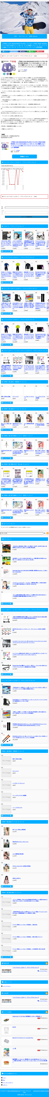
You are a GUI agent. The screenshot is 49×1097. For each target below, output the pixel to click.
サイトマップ (23, 36)
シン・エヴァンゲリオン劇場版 (19, 795)
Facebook (14, 51)
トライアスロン (42, 971)
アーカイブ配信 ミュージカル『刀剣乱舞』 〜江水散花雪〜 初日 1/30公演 (29, 949)
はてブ (5, 51)
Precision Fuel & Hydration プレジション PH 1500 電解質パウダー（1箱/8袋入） (40, 274)
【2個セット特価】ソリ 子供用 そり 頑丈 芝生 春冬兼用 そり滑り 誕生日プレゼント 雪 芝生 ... (29, 306)
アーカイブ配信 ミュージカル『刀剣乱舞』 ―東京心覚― (25, 924)
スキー (4, 1077)
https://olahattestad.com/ (14, 1091)
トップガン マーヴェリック (19, 783)
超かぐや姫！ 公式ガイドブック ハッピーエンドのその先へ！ (40, 452)
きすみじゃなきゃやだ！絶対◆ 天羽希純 (21, 866)
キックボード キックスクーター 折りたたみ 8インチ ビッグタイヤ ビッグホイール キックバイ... (29, 368)
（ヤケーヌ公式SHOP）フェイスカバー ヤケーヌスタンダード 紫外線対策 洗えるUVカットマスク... (18, 243)
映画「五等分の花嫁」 (6, 396)
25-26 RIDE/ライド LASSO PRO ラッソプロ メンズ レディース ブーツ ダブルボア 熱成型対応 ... (18, 306)
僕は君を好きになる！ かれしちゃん (21, 841)
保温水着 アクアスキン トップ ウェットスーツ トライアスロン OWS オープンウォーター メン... (29, 275)
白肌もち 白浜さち (17, 878)
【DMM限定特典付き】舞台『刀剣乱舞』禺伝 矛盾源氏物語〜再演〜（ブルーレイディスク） (18, 481)
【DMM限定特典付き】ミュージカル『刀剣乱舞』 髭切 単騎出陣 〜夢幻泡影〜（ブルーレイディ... (29, 481)
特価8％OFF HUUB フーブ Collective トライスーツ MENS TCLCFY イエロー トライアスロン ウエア (18, 275)
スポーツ (5, 1085)
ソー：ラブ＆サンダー (17, 807)
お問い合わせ (33, 36)
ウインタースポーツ (8, 1082)
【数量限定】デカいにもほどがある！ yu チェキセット (40, 480)
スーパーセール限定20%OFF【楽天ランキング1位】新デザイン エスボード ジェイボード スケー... (40, 368)
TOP (15, 36)
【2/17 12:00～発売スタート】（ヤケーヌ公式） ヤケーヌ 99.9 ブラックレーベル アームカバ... (6, 243)
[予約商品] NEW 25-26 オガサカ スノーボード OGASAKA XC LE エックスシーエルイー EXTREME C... (40, 306)
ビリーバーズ (15, 396)
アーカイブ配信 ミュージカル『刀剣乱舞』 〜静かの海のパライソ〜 (28, 936)
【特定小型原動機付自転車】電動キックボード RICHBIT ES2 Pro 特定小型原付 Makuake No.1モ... (6, 368)
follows (25, 69)
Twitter (22, 51)
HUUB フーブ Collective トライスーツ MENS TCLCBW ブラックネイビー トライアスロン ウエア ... (6, 275)
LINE (31, 51)
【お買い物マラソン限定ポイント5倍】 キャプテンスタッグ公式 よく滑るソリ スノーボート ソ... (6, 306)
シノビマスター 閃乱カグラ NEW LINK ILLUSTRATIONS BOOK (18, 452)
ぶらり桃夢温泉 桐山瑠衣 (18, 853)
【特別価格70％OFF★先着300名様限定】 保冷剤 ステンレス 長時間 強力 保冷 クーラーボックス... (29, 243)
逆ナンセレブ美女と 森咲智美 (19, 829)
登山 (4, 1080)
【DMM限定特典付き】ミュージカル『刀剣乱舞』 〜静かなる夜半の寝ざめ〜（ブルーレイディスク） (6, 481)
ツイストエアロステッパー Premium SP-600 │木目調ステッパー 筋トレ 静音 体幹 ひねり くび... (40, 243)
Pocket (39, 51)
